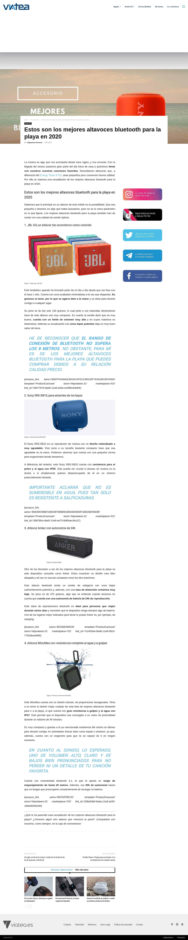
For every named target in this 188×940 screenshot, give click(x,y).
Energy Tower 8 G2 (50, 175)
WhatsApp (181, 937)
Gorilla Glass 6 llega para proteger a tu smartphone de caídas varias (99, 858)
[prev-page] (26, 906)
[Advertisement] (94, 32)
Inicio (26, 120)
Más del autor (82, 870)
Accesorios (35, 120)
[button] (183, 6)
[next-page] (30, 906)
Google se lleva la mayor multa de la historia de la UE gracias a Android (44, 858)
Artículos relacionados (62, 870)
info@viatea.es (168, 937)
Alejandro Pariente (34, 142)
